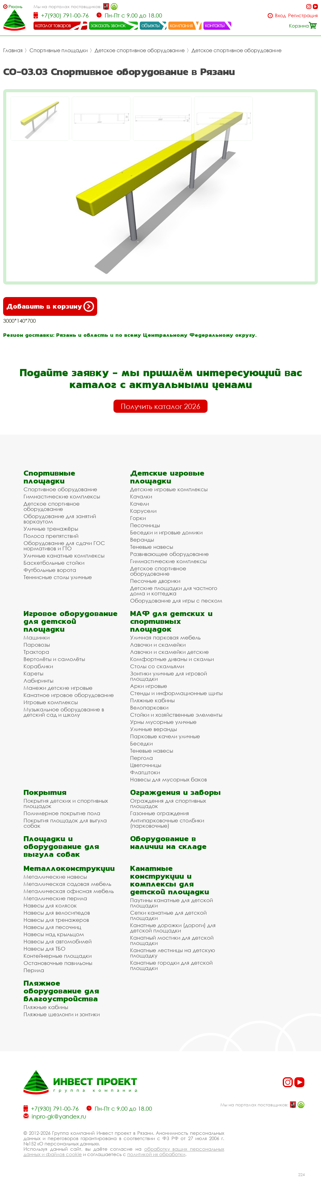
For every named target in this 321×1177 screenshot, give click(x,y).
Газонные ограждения (159, 813)
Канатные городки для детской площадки (171, 965)
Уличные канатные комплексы (64, 555)
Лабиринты (38, 680)
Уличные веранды (153, 729)
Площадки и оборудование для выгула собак (61, 846)
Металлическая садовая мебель (67, 884)
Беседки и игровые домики (166, 532)
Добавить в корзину (50, 306)
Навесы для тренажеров (56, 919)
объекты (150, 25)
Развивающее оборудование (169, 554)
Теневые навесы (151, 546)
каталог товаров (53, 25)
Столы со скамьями (157, 666)
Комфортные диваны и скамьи (172, 659)
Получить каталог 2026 (160, 406)
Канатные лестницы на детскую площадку (172, 952)
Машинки (37, 637)
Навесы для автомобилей (58, 941)
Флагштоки (145, 772)
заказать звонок (108, 25)
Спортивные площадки (58, 50)
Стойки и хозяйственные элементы (176, 714)
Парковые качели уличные (165, 736)
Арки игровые (148, 686)
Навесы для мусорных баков (168, 779)
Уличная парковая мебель (165, 637)
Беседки (141, 743)
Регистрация (303, 15)
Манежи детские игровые (58, 687)
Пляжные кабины (152, 700)
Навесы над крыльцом (54, 934)
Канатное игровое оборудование (69, 695)
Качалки (141, 496)
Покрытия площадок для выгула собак (65, 823)
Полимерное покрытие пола (62, 813)
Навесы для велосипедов (57, 912)
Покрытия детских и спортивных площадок (66, 803)
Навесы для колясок (50, 905)
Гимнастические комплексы (62, 496)
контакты (215, 25)
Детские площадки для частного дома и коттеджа (173, 590)
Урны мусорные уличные (163, 722)
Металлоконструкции (69, 868)
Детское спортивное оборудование (140, 50)
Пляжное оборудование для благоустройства (61, 991)
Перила (34, 970)
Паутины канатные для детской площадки (171, 902)
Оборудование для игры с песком (176, 600)
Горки (138, 518)
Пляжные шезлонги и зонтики (62, 1014)
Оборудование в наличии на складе (168, 842)
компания (181, 25)
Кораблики (38, 666)
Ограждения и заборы (175, 792)
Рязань (15, 6)
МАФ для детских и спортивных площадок (171, 621)
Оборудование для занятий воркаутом (60, 518)
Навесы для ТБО (45, 948)
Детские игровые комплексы (169, 489)
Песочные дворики (155, 580)
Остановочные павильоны (58, 963)
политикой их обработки (156, 1154)
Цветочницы (145, 765)
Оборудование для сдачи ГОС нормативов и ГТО (64, 545)
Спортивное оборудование (60, 489)
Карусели (143, 510)
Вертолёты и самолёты (54, 659)
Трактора (36, 651)
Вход (280, 15)
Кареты (33, 673)
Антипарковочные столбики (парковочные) (167, 823)
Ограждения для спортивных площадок (168, 803)
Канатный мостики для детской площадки (171, 940)
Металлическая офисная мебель (69, 891)
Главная (13, 50)
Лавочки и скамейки (158, 644)
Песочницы (145, 525)
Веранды (142, 539)
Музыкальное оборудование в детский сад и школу (64, 712)
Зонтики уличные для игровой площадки (168, 676)
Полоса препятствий (51, 535)
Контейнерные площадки (58, 955)
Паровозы (37, 644)
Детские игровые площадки (167, 477)
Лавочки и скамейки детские (169, 651)
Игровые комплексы (51, 702)
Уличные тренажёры (51, 528)
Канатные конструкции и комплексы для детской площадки (169, 880)
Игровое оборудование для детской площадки (71, 621)
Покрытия (45, 792)
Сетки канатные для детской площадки (168, 915)
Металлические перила (55, 898)
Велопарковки (149, 707)
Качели (139, 503)
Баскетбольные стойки (54, 562)
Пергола (141, 757)
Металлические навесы (55, 876)
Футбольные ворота (50, 570)
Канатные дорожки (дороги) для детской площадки (173, 927)
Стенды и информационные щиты (176, 693)
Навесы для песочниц (52, 927)
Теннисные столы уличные (58, 577)
